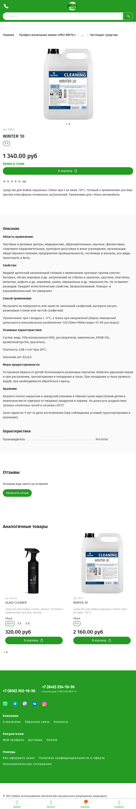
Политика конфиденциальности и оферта (72, 758)
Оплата (51, 740)
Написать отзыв (17, 493)
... (83, 35)
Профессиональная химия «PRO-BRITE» (47, 35)
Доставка (35, 740)
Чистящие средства (104, 35)
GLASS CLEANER (84, 602)
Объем (8, 615)
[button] (66, 124)
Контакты (61, 722)
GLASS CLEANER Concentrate (24, 602)
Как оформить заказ (19, 758)
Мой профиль (13, 740)
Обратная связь (37, 722)
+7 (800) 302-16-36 (19, 691)
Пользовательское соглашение (27, 764)
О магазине (12, 722)
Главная (8, 35)
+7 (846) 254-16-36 (58, 687)
